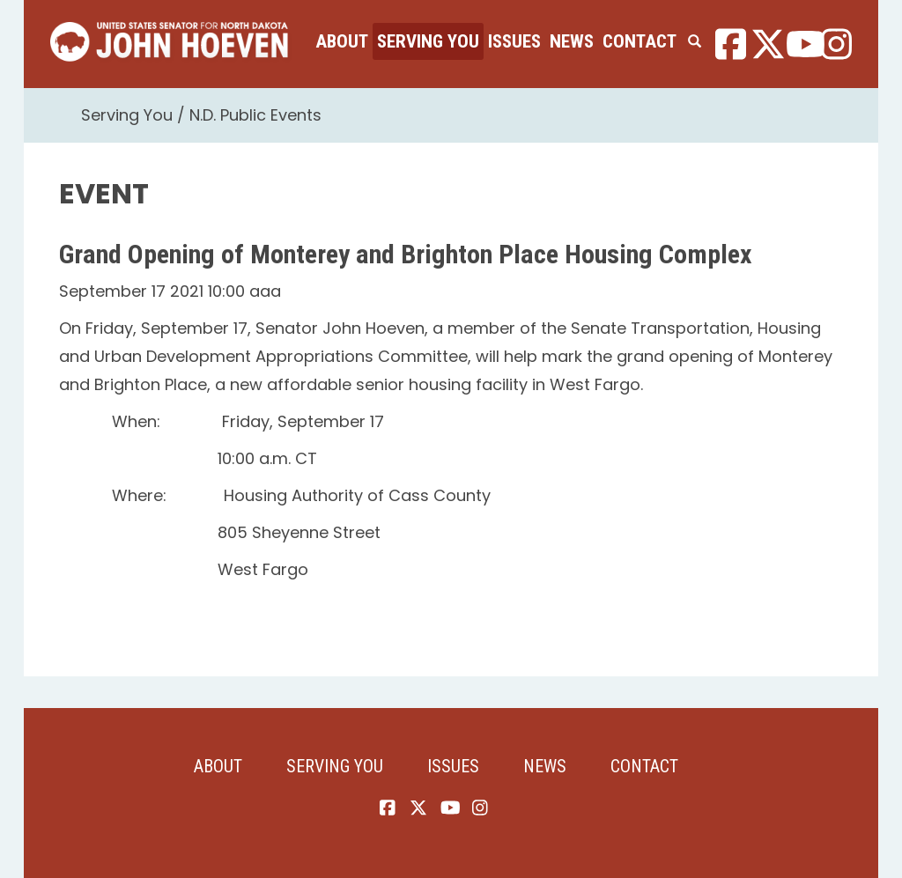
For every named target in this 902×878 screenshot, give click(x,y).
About (341, 41)
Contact (639, 41)
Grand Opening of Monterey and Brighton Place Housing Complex (405, 254)
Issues (514, 41)
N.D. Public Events (255, 115)
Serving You (428, 41)
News (572, 41)
